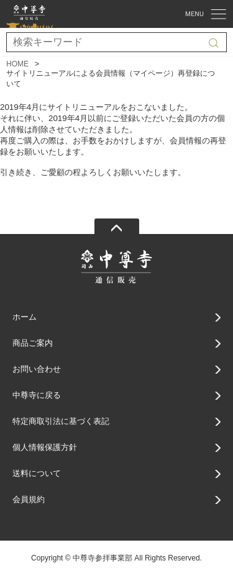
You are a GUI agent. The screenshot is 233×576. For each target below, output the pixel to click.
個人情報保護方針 (44, 447)
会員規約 (28, 499)
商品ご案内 (32, 343)
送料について (36, 473)
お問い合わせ (36, 369)
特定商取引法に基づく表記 (60, 421)
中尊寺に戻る (36, 395)
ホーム (24, 317)
